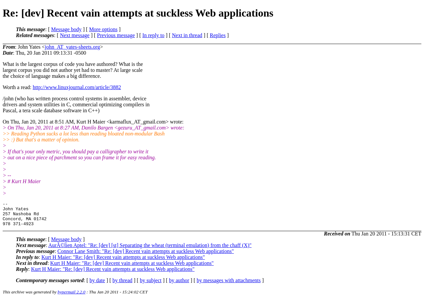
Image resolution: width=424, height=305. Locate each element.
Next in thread (187, 35)
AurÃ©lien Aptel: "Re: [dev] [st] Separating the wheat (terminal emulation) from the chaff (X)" (150, 250)
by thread (122, 285)
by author (179, 285)
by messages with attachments (229, 285)
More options (103, 29)
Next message (74, 35)
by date (97, 285)
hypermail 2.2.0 (71, 296)
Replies (218, 35)
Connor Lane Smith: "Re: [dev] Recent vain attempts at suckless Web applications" (145, 256)
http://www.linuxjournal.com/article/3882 (77, 87)
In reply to (153, 35)
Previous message (116, 35)
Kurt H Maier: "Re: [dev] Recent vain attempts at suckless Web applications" (123, 262)
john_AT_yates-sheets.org (72, 47)
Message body (66, 29)
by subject (150, 285)
